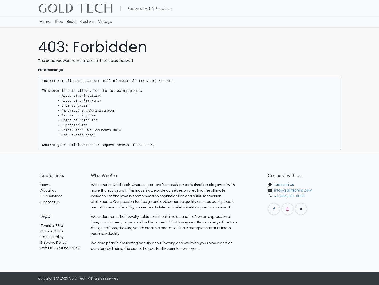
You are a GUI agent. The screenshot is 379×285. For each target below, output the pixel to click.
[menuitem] (45, 21)
